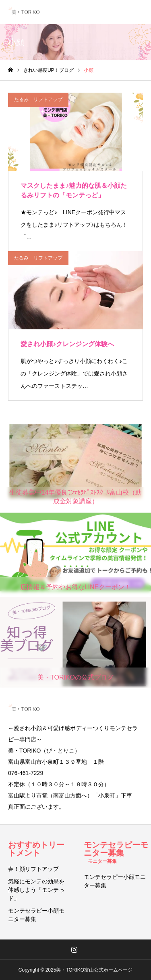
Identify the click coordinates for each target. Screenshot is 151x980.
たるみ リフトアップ (38, 99)
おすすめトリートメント (36, 848)
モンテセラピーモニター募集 (116, 852)
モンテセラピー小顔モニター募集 (36, 914)
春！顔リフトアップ (33, 869)
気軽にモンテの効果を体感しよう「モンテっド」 (36, 889)
